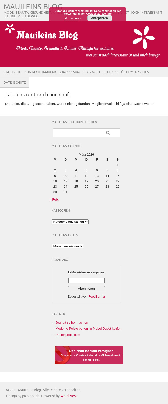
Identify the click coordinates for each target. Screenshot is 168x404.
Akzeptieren (99, 18)
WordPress (68, 396)
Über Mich (91, 72)
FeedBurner (96, 296)
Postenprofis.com (68, 335)
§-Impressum (70, 72)
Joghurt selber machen (72, 322)
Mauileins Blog (33, 7)
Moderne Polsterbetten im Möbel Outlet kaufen (89, 328)
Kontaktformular (40, 72)
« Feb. (54, 199)
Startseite (12, 72)
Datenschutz (15, 82)
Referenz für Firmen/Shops (126, 72)
